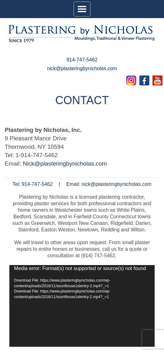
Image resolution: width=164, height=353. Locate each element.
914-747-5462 (82, 59)
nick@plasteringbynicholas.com (82, 68)
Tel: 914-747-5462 (32, 184)
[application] (82, 306)
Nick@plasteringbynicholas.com (65, 163)
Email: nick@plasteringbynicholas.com (109, 184)
